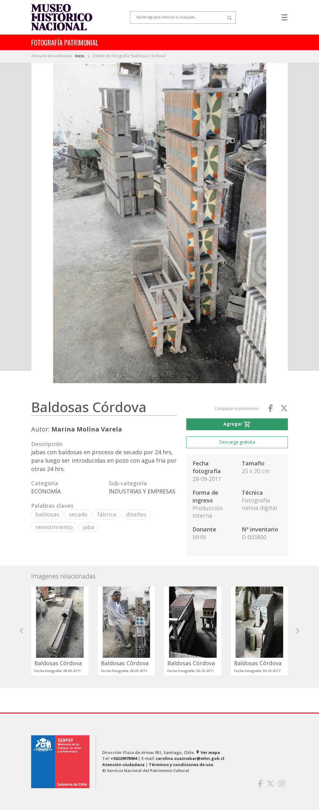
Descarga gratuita (237, 442)
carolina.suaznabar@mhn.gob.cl (190, 758)
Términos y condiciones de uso (181, 764)
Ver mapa (208, 752)
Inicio (80, 56)
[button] (21, 630)
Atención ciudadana (123, 764)
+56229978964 (124, 758)
